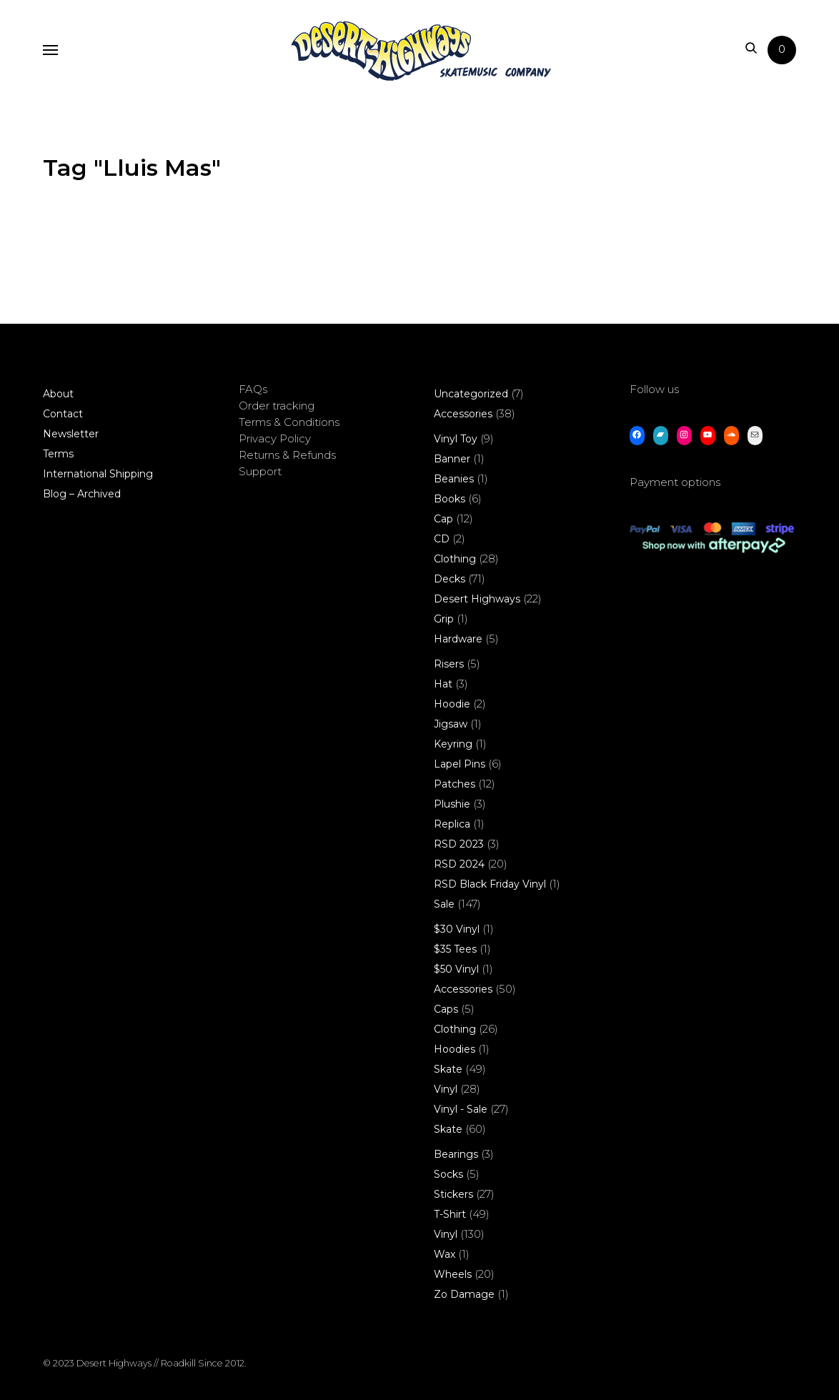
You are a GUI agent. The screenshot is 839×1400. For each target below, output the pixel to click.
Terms (58, 453)
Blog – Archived (82, 493)
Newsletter (71, 433)
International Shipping (98, 473)
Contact (63, 413)
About (58, 393)
